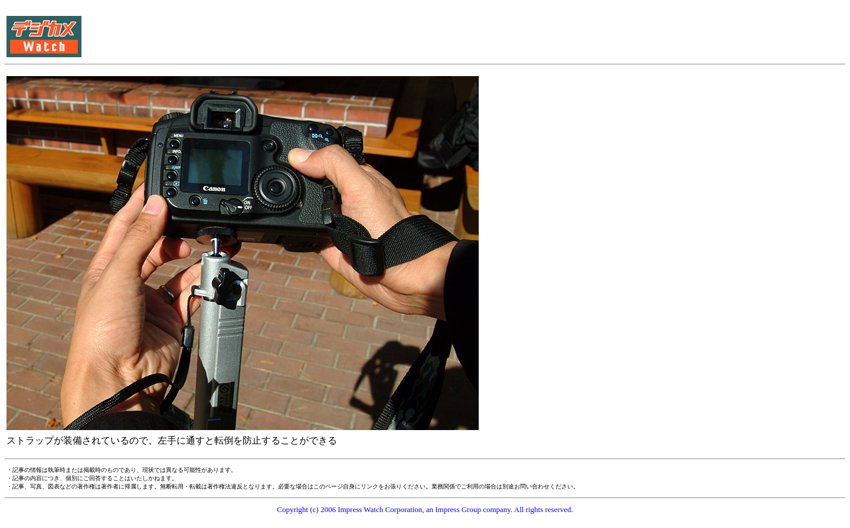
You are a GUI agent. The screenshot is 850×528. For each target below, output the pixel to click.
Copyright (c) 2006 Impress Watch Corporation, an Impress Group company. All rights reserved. (425, 509)
